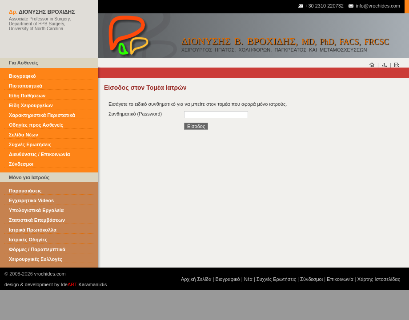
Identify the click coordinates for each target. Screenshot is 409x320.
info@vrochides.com (374, 5)
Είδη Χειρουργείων (31, 105)
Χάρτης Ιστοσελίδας (378, 279)
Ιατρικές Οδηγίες (28, 239)
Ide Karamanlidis (84, 284)
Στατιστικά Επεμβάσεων (37, 220)
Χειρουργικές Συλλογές (35, 259)
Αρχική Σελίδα (196, 279)
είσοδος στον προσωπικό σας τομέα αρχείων (356, 71)
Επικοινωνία (340, 279)
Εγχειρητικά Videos (31, 200)
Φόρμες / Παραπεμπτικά (37, 249)
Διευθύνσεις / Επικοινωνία (39, 154)
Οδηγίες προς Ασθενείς (36, 125)
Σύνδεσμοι (21, 164)
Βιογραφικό (22, 76)
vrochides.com (50, 273)
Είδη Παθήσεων (27, 95)
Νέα (248, 279)
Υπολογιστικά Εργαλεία (36, 210)
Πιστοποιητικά (25, 85)
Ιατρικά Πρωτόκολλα (32, 229)
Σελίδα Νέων (23, 134)
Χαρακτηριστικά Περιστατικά (42, 115)
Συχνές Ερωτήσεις (30, 144)
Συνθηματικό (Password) (135, 113)
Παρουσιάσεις (25, 190)
